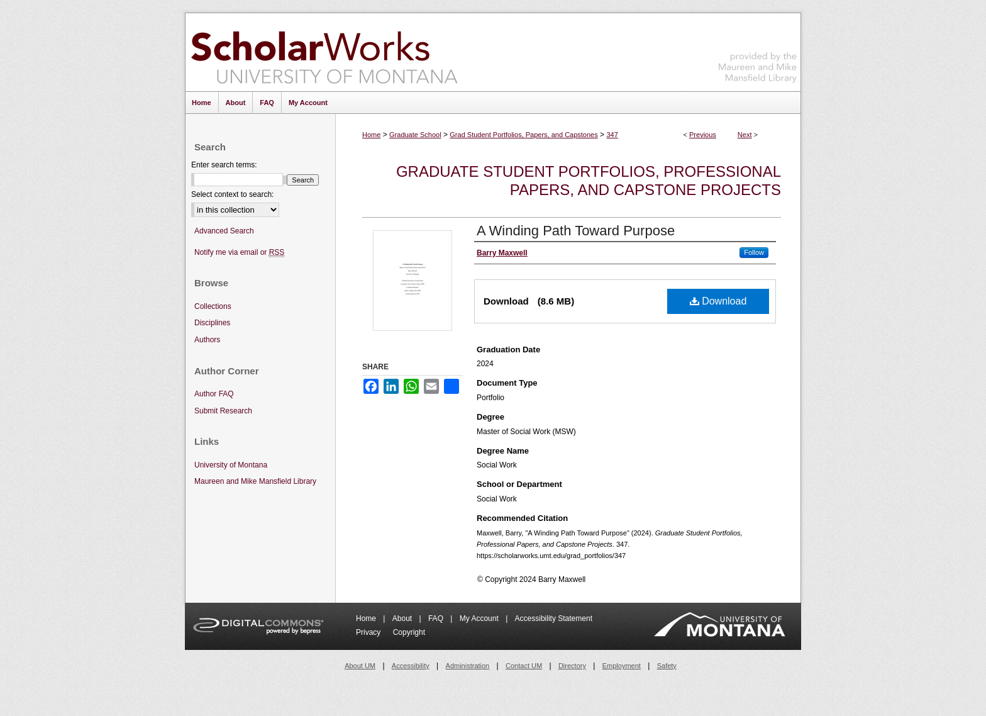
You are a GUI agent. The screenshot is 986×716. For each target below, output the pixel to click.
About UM (360, 665)
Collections (212, 306)
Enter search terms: (224, 164)
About (403, 618)
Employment (621, 665)
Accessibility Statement (553, 618)
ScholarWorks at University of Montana (324, 52)
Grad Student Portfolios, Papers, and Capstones (523, 134)
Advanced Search (224, 231)
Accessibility (410, 665)
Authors (207, 339)
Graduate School (415, 134)
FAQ (436, 618)
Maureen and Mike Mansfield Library (757, 50)
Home (371, 134)
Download (718, 301)
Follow (754, 252)
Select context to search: (232, 194)
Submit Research (223, 410)
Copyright (409, 632)
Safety (667, 665)
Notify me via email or (239, 252)
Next (745, 134)
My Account (480, 618)
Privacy (369, 632)
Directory (572, 665)
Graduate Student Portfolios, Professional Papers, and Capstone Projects (588, 180)
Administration (468, 665)
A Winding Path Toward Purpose (576, 230)
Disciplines (212, 322)
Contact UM (524, 665)
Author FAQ (214, 393)
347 (612, 134)
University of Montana (230, 465)
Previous (702, 134)
